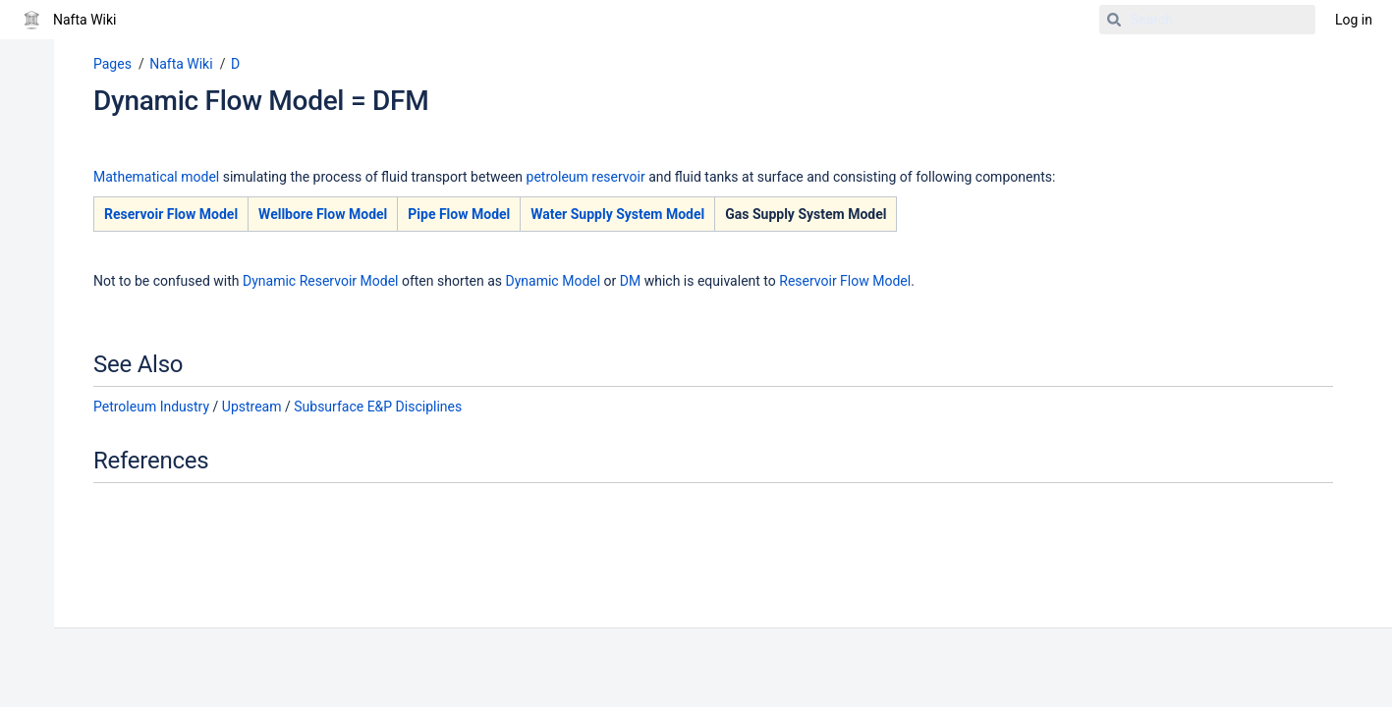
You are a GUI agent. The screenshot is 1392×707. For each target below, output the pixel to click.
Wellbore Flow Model (322, 214)
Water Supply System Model (617, 214)
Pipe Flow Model (459, 214)
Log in (1353, 19)
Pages (112, 64)
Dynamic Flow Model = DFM (260, 100)
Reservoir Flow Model (171, 214)
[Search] (1114, 19)
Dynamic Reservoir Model (320, 281)
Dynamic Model (553, 281)
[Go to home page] (68, 19)
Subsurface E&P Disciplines (378, 406)
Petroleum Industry (151, 406)
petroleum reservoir (586, 177)
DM (630, 281)
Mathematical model (156, 177)
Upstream (252, 406)
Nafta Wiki (180, 64)
